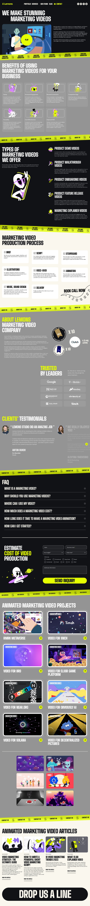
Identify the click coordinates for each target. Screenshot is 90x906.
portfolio (27, 4)
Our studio (44, 4)
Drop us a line (45, 894)
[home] (7, 4)
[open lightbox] (26, 40)
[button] (35, 4)
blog (50, 4)
